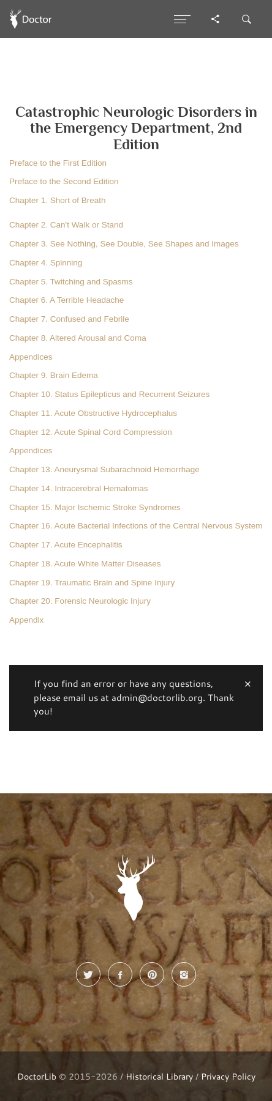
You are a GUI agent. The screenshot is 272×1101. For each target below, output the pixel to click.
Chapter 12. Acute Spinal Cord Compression (90, 432)
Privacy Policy (228, 1076)
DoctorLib (36, 1076)
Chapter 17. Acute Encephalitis (66, 544)
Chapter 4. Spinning (45, 262)
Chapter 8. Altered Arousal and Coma (77, 338)
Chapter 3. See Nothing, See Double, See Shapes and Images (124, 243)
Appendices (31, 356)
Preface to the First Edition (58, 163)
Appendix (26, 620)
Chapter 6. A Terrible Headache (66, 300)
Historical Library (159, 1076)
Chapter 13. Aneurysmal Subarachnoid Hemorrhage (104, 469)
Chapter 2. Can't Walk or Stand (66, 224)
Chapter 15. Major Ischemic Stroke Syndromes (95, 507)
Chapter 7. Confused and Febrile (69, 319)
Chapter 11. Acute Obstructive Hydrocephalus (93, 413)
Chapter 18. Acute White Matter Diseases (85, 563)
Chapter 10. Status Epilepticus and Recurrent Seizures (109, 394)
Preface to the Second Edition (64, 181)
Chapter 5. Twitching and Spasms (71, 281)
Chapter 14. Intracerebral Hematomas (78, 488)
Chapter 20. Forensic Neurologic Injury (80, 601)
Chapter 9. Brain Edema (53, 375)
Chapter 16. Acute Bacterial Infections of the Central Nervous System (135, 525)
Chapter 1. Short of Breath (57, 200)
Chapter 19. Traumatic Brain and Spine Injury (92, 582)
